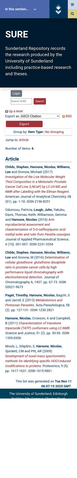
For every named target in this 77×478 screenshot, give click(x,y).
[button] (24, 124)
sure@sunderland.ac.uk (43, 408)
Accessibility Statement (38, 428)
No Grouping (54, 132)
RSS (66, 116)
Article (24, 140)
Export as (12, 116)
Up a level (14, 111)
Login (16, 93)
